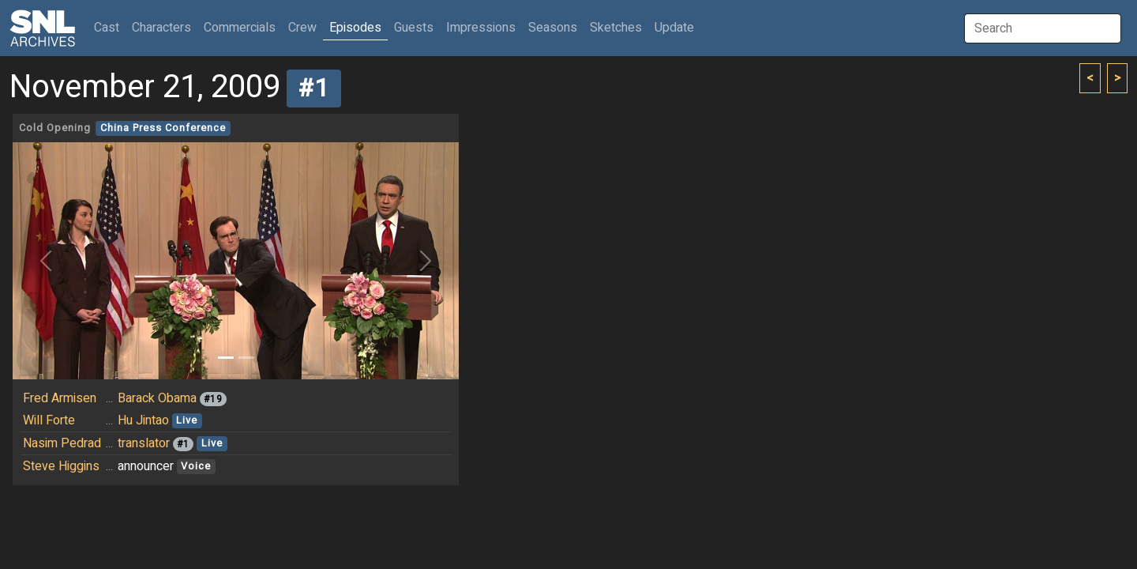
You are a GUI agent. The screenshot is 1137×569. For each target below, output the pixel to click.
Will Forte (49, 420)
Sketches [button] (616, 27)
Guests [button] (413, 27)
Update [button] (674, 27)
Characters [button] (161, 27)
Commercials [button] (240, 27)
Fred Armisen (59, 398)
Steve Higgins (61, 466)
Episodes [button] (355, 27)
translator (144, 443)
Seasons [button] (552, 27)
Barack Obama (157, 398)
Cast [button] (110, 27)
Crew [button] (302, 27)
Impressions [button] (481, 27)
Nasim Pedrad (62, 443)
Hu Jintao (143, 420)
